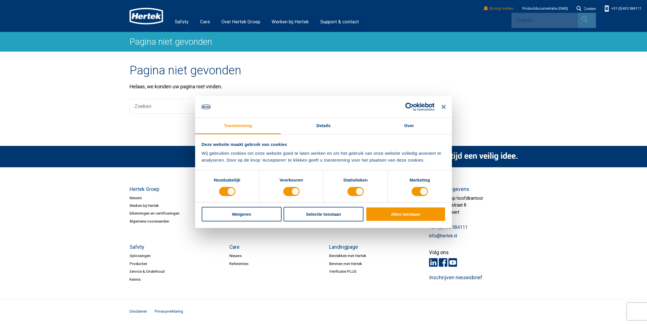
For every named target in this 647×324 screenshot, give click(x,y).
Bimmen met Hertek (345, 263)
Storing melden (498, 9)
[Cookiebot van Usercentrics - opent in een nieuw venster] (409, 107)
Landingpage (343, 247)
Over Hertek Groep (240, 22)
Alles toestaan (405, 214)
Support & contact (339, 22)
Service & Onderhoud (147, 271)
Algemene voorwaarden (149, 221)
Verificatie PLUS (343, 271)
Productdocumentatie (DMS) (545, 8)
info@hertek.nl (443, 236)
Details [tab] (323, 125)
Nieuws (136, 197)
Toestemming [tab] (238, 125)
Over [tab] (409, 125)
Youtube (452, 262)
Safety (182, 22)
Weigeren (241, 214)
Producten (138, 263)
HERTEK (146, 16)
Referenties (238, 263)
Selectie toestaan (323, 214)
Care (205, 22)
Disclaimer (138, 311)
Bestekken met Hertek (347, 255)
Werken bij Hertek (290, 22)
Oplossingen (140, 255)
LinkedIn (433, 262)
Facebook (443, 262)
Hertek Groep (144, 189)
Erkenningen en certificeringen (154, 213)
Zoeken (586, 9)
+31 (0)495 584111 (623, 9)
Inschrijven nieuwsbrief (455, 277)
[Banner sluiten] (444, 107)
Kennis (135, 279)
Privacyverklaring (169, 311)
